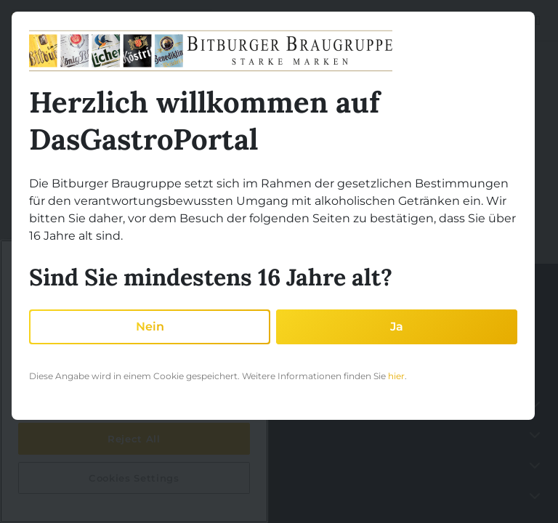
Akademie (39, 495)
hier (396, 375)
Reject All (134, 439)
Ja (396, 326)
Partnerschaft (47, 464)
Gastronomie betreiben (68, 434)
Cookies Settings (134, 478)
